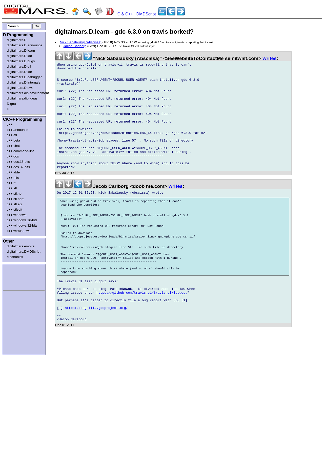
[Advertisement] (18, 276)
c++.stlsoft (14, 209)
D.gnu (11, 104)
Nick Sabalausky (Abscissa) (80, 42)
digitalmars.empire (20, 246)
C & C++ (125, 14)
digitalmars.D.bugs (21, 61)
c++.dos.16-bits (18, 162)
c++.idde (13, 172)
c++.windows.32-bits (22, 225)
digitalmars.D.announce (24, 45)
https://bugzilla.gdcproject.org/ (96, 347)
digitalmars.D (17, 40)
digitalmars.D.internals (23, 82)
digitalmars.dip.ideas (22, 98)
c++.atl (12, 135)
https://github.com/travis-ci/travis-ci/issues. (141, 329)
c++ (9, 124)
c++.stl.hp (14, 193)
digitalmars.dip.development (25, 93)
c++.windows (16, 215)
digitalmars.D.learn (21, 50)
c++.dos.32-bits (18, 167)
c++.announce (17, 130)
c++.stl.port (15, 199)
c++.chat (13, 146)
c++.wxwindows (18, 231)
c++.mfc (13, 178)
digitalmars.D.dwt (20, 88)
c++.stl (12, 188)
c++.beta (13, 140)
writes (269, 58)
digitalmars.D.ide (19, 72)
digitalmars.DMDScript (23, 251)
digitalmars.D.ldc (19, 56)
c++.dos (13, 156)
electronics (15, 257)
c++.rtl (11, 183)
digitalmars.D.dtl (19, 66)
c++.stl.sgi (14, 204)
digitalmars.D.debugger (24, 77)
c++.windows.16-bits (22, 220)
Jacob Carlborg (75, 46)
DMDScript (146, 14)
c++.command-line (21, 151)
